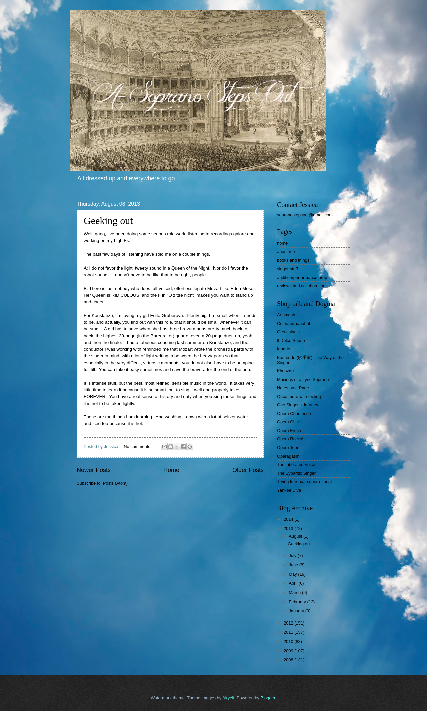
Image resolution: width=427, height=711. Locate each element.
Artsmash (286, 314)
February (298, 601)
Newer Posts (94, 470)
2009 (289, 650)
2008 (289, 659)
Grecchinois (288, 331)
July (293, 555)
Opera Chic (288, 421)
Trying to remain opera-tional (304, 481)
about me (286, 251)
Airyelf (228, 697)
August (296, 536)
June (294, 564)
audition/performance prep (302, 277)
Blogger (268, 697)
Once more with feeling (299, 396)
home (282, 243)
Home (171, 470)
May (293, 574)
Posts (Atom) (115, 483)
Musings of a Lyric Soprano (303, 379)
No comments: (138, 446)
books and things (293, 260)
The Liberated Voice (296, 464)
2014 (289, 519)
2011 (289, 632)
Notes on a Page (293, 387)
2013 (289, 528)
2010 (289, 641)
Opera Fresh (289, 430)
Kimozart (285, 370)
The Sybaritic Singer (296, 473)
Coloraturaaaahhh (294, 323)
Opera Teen (288, 447)
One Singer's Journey (297, 404)
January (297, 610)
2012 (289, 623)
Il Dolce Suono (291, 340)
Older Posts (248, 470)
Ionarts (283, 348)
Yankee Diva (289, 490)
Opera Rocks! (290, 438)
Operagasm (288, 456)
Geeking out (108, 220)
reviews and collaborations (302, 285)
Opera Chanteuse (294, 413)
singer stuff (287, 268)
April (293, 583)
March (295, 592)
